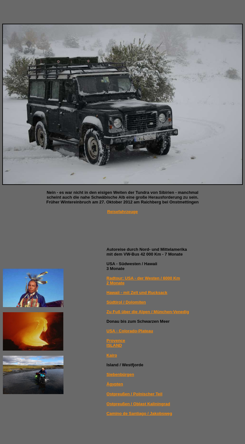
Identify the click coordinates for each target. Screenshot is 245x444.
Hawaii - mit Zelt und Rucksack (137, 292)
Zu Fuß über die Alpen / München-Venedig (148, 311)
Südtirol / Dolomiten (126, 302)
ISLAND (114, 345)
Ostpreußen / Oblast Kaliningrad (138, 403)
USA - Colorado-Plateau (130, 331)
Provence (116, 340)
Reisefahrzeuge (122, 211)
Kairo (112, 355)
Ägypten (115, 384)
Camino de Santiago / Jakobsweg (139, 413)
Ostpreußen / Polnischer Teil (134, 394)
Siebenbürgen (120, 374)
